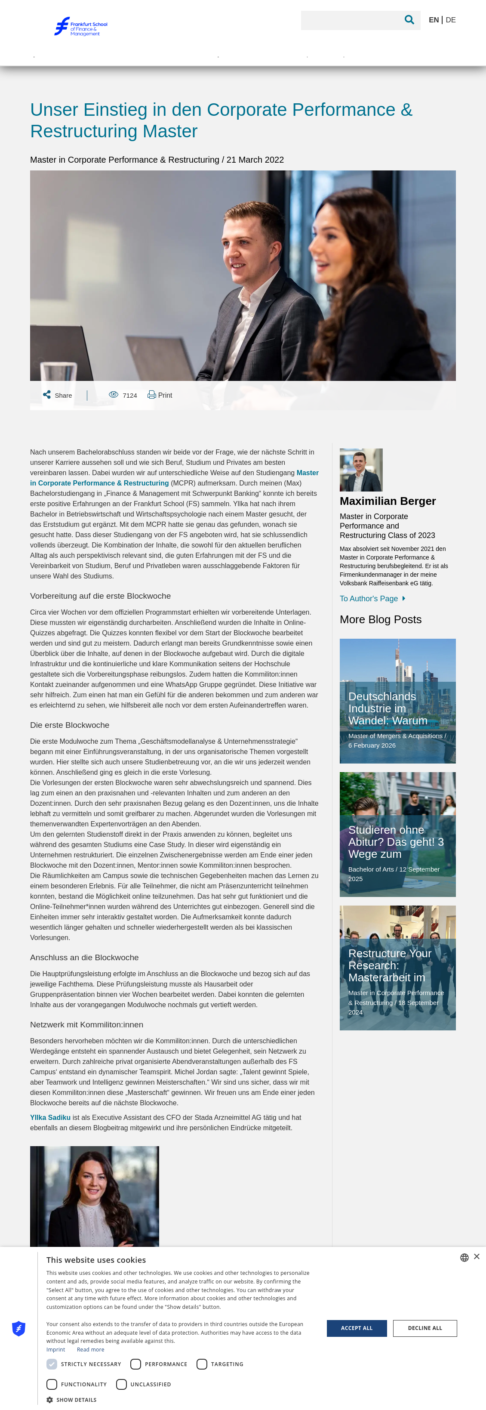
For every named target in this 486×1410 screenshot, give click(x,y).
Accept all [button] (357, 1328)
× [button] (476, 1257)
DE (451, 20)
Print (160, 394)
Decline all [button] (425, 1328)
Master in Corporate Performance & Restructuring (126, 159)
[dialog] (243, 1328)
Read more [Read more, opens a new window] (91, 1349)
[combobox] (464, 1257)
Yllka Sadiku (50, 1117)
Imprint (55, 1349)
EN (435, 20)
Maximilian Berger (388, 501)
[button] (180, 1399)
